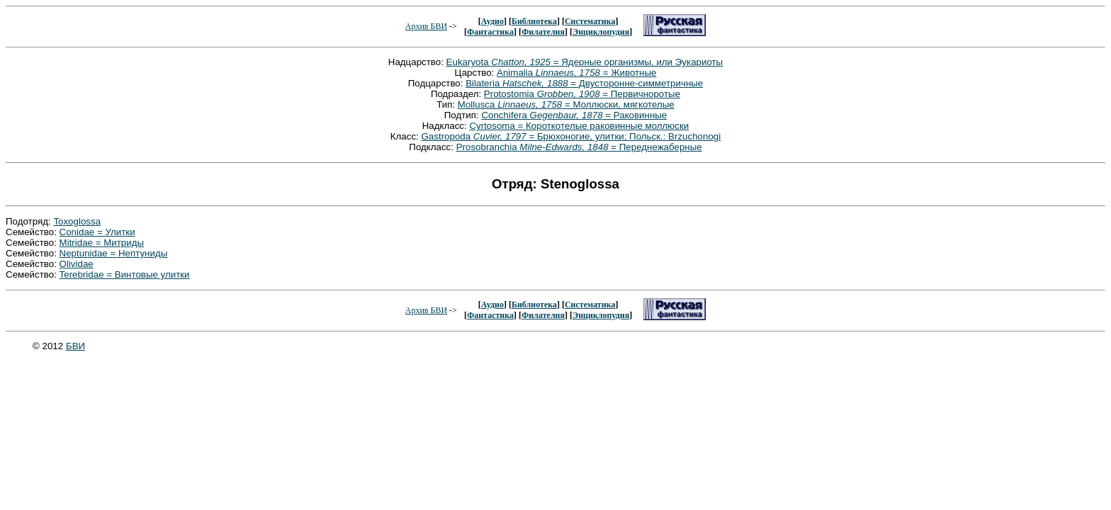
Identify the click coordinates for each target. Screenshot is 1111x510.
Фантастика (490, 32)
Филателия (543, 32)
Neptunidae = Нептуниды (114, 253)
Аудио (492, 21)
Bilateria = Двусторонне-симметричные (584, 83)
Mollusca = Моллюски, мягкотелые (566, 104)
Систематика (590, 21)
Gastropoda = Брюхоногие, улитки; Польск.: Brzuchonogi (571, 136)
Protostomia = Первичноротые (582, 94)
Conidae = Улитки (97, 232)
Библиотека (534, 21)
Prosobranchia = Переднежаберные (579, 147)
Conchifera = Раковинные (574, 115)
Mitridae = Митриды (102, 242)
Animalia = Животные (576, 72)
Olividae (77, 264)
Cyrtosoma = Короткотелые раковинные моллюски (579, 125)
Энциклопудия (601, 32)
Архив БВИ (426, 26)
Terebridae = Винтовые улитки (125, 274)
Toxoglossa (77, 221)
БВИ (75, 346)
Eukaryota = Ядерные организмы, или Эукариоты (584, 62)
